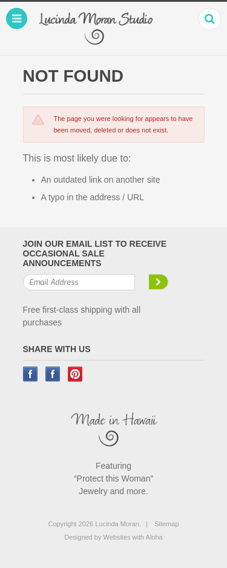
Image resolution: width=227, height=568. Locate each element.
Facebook (30, 374)
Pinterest (75, 374)
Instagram (53, 374)
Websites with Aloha (132, 537)
